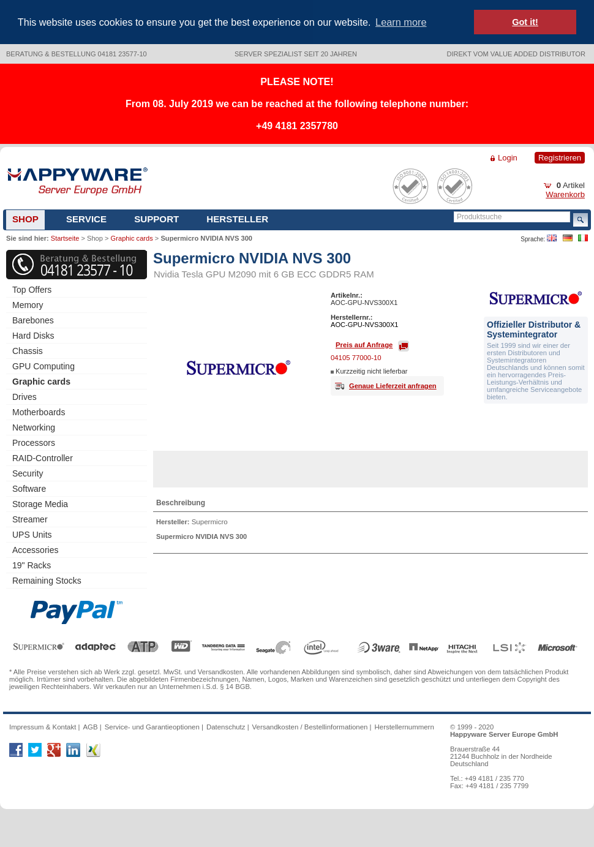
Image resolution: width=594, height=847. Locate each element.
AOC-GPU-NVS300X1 (365, 324)
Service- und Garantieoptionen (152, 727)
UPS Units (32, 535)
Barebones (33, 320)
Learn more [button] (400, 22)
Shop (25, 219)
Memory (27, 305)
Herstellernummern (404, 727)
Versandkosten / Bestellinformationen (310, 727)
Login (507, 157)
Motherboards (38, 412)
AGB (90, 727)
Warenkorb (565, 194)
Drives (24, 397)
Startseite (65, 238)
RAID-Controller (42, 458)
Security (27, 473)
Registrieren (559, 157)
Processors (33, 443)
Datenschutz (226, 727)
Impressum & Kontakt (42, 727)
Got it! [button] (525, 22)
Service (86, 219)
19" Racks (31, 565)
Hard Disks (33, 336)
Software (29, 489)
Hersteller (237, 219)
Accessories (35, 550)
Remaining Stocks (46, 580)
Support (156, 219)
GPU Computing (43, 366)
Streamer (30, 519)
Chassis (27, 351)
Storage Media (40, 504)
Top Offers (31, 290)
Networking (33, 427)
